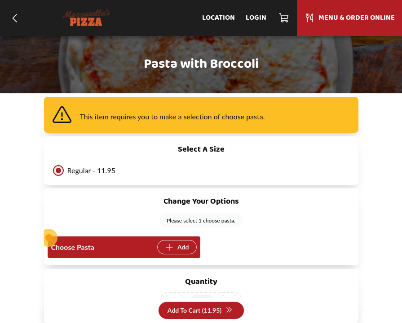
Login (256, 18)
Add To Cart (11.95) (200, 310)
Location (218, 18)
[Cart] (284, 18)
